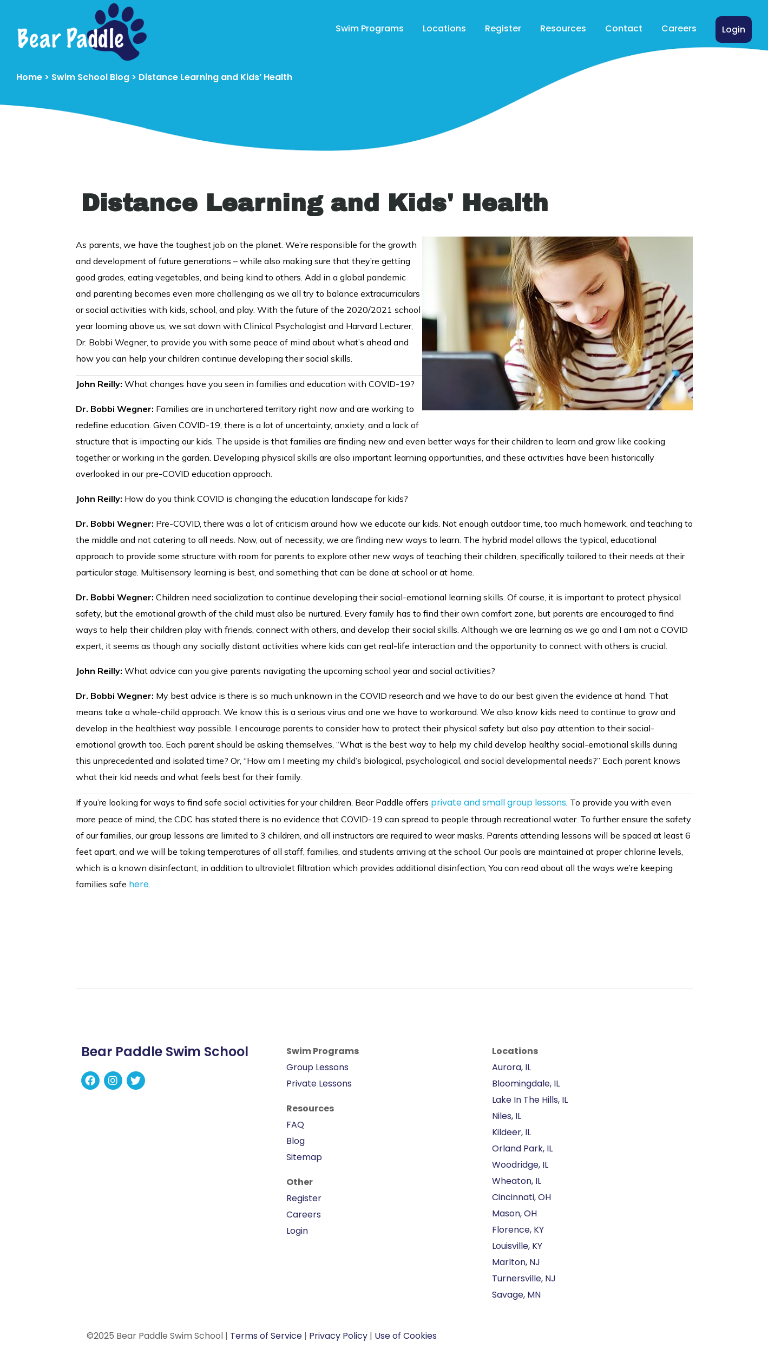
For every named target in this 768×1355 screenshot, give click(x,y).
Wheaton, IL (516, 1181)
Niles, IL (506, 1116)
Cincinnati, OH (521, 1197)
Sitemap (304, 1157)
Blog (295, 1141)
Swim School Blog (90, 77)
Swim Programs (370, 28)
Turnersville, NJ (524, 1278)
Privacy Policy (338, 1336)
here (139, 884)
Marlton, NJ (516, 1262)
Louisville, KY (517, 1246)
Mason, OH (514, 1213)
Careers (679, 28)
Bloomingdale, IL (526, 1083)
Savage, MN (516, 1294)
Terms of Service (266, 1336)
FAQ (295, 1124)
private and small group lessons (498, 802)
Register (503, 28)
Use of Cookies (406, 1336)
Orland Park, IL (522, 1148)
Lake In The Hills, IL (530, 1100)
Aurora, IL (511, 1067)
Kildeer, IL (511, 1132)
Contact (623, 28)
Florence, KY (518, 1229)
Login (733, 29)
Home (29, 77)
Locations (444, 28)
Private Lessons (319, 1083)
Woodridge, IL (520, 1164)
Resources (563, 28)
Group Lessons (317, 1067)
